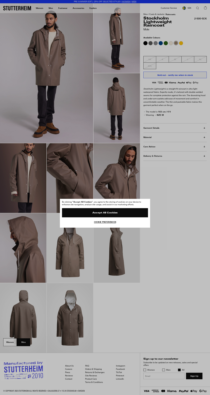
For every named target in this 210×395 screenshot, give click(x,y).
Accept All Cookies (105, 213)
